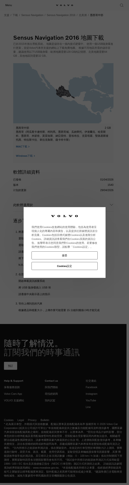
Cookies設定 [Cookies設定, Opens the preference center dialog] (64, 265)
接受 (64, 255)
